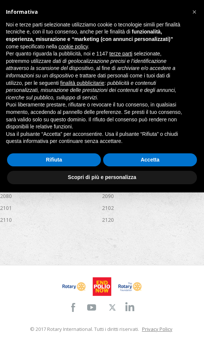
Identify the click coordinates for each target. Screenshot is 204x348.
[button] (194, 12)
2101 (6, 207)
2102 (108, 207)
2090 (108, 195)
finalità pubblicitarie (82, 83)
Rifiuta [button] (54, 160)
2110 (6, 219)
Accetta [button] (150, 160)
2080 (6, 195)
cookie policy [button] (73, 47)
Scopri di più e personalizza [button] (102, 177)
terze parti (120, 54)
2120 (108, 219)
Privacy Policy (157, 329)
